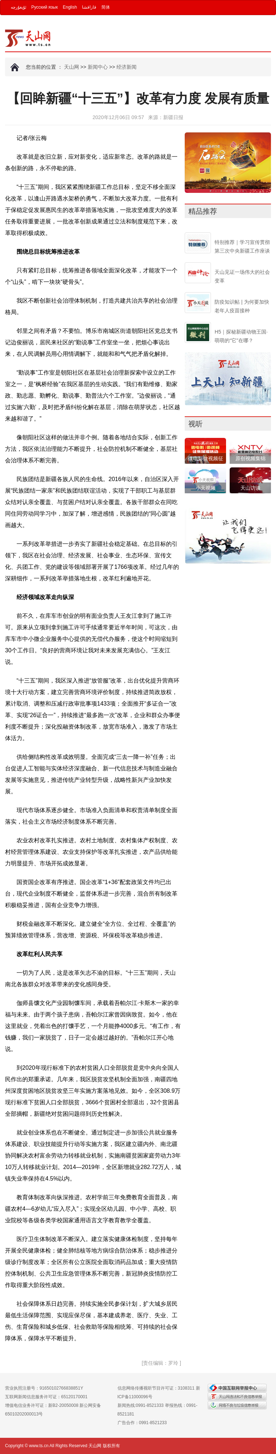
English (70, 7)
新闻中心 (98, 67)
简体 (105, 7)
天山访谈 (250, 488)
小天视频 (206, 488)
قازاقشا (89, 7)
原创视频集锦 (250, 458)
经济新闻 (126, 67)
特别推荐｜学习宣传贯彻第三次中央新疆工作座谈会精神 (242, 250)
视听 (195, 424)
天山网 (71, 67)
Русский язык (44, 7)
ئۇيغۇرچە (18, 7)
